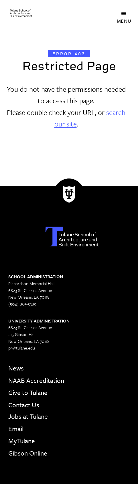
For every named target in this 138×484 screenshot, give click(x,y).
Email (15, 428)
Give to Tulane (28, 392)
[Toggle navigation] (124, 13)
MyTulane (21, 440)
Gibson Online (27, 453)
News (16, 368)
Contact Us (23, 405)
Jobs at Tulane (28, 416)
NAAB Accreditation (36, 380)
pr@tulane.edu (21, 348)
